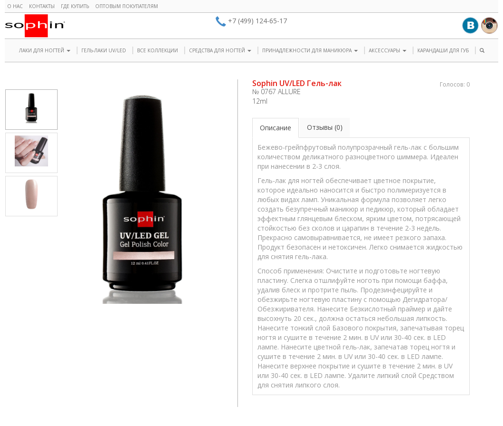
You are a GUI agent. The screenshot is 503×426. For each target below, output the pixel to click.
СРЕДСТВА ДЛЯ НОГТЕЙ (220, 50)
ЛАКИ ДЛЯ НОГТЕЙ (44, 50)
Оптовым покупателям (126, 6)
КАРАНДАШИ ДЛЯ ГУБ (443, 50)
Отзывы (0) (325, 127)
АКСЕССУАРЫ (387, 50)
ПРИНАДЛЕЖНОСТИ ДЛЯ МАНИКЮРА (310, 50)
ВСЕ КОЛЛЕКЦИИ (157, 50)
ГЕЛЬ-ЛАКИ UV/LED (103, 50)
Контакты (42, 6)
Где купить (75, 6)
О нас (15, 6)
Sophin (35, 26)
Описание (275, 127)
